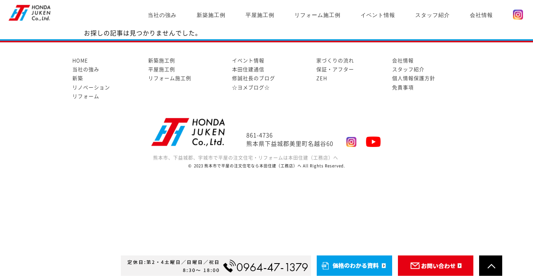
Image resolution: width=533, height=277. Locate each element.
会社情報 (481, 15)
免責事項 (403, 87)
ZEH (321, 78)
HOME (80, 60)
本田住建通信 (248, 69)
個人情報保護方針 (413, 78)
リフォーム (85, 96)
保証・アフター (335, 69)
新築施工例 (211, 15)
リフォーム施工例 (317, 15)
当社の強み (162, 15)
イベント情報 (378, 15)
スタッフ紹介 (432, 15)
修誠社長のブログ (253, 78)
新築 (77, 78)
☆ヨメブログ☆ (251, 87)
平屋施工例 (260, 15)
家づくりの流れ (335, 60)
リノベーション (91, 87)
